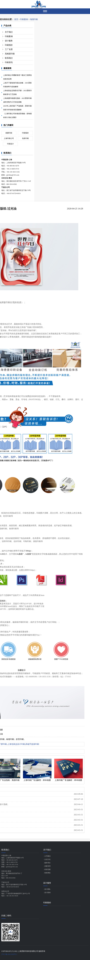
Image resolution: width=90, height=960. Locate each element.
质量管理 (47, 866)
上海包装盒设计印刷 (16, 744)
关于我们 (9, 32)
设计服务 (9, 41)
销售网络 (47, 873)
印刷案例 (24, 19)
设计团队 (47, 889)
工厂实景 (9, 49)
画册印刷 (8, 133)
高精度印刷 (10, 54)
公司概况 (47, 856)
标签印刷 (10, 739)
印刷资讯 (9, 62)
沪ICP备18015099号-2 (9, 954)
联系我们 (9, 58)
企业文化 (47, 859)
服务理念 (47, 863)
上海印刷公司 (9, 138)
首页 (16, 19)
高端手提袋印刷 (32, 744)
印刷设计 (10, 144)
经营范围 (47, 869)
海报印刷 (34, 19)
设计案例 (47, 892)
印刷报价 (9, 45)
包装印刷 (25, 138)
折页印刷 (20, 739)
